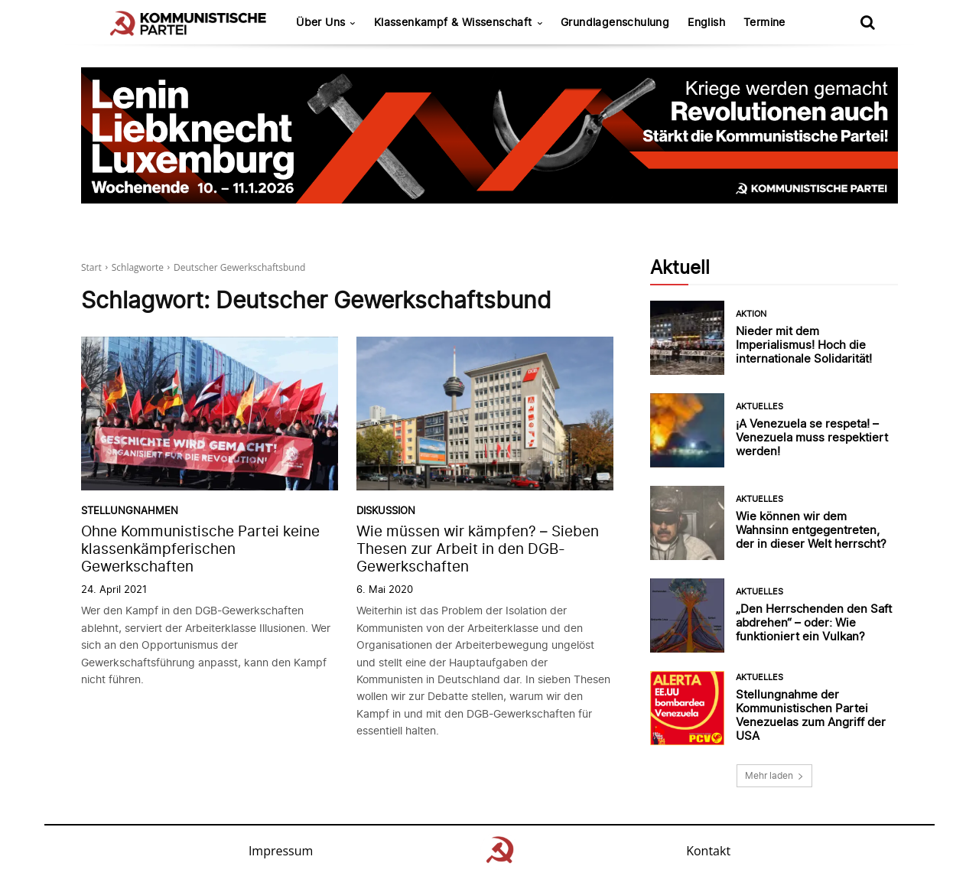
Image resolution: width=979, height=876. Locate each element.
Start (91, 267)
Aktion (751, 314)
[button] (867, 22)
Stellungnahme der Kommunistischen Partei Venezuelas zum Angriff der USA (811, 715)
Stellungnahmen (129, 511)
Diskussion (385, 511)
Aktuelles (759, 406)
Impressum (281, 850)
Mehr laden (774, 775)
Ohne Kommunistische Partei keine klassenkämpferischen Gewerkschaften (200, 549)
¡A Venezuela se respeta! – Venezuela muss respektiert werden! (812, 437)
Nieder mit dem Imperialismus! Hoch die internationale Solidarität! (804, 345)
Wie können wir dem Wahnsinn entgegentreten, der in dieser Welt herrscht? (811, 530)
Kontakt (708, 850)
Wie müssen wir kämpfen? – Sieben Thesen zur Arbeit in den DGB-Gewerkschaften (477, 549)
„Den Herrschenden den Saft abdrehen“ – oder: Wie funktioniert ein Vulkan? (814, 622)
